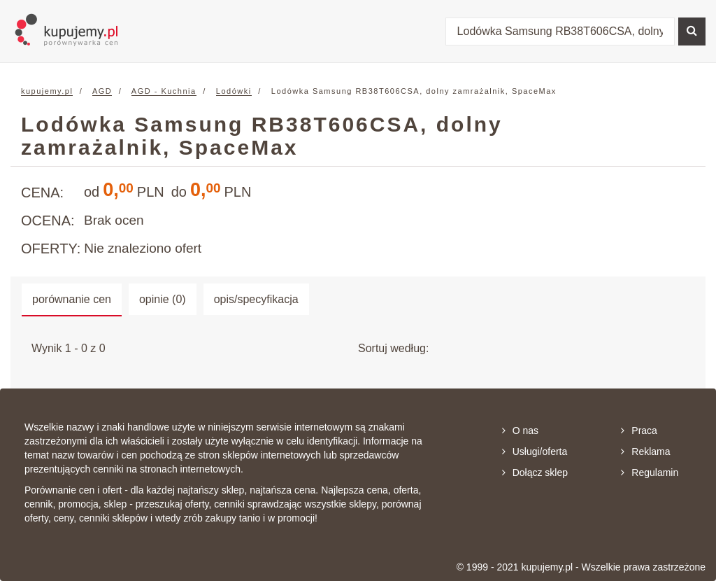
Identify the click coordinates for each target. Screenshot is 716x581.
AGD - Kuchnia (163, 91)
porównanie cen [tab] (71, 299)
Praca (639, 430)
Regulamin (649, 472)
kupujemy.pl (47, 91)
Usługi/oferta (535, 451)
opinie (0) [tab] (162, 299)
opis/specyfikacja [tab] (256, 299)
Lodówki (234, 91)
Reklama (645, 451)
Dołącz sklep (535, 472)
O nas (520, 430)
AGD (102, 91)
